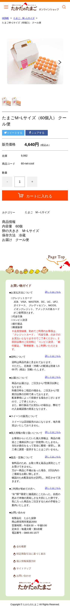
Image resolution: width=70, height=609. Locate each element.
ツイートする (13, 132)
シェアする (36, 132)
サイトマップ (23, 568)
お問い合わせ (23, 575)
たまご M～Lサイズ (24, 18)
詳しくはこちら (53, 292)
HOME (5, 18)
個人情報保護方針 (26, 561)
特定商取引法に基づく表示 (31, 553)
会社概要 (21, 546)
